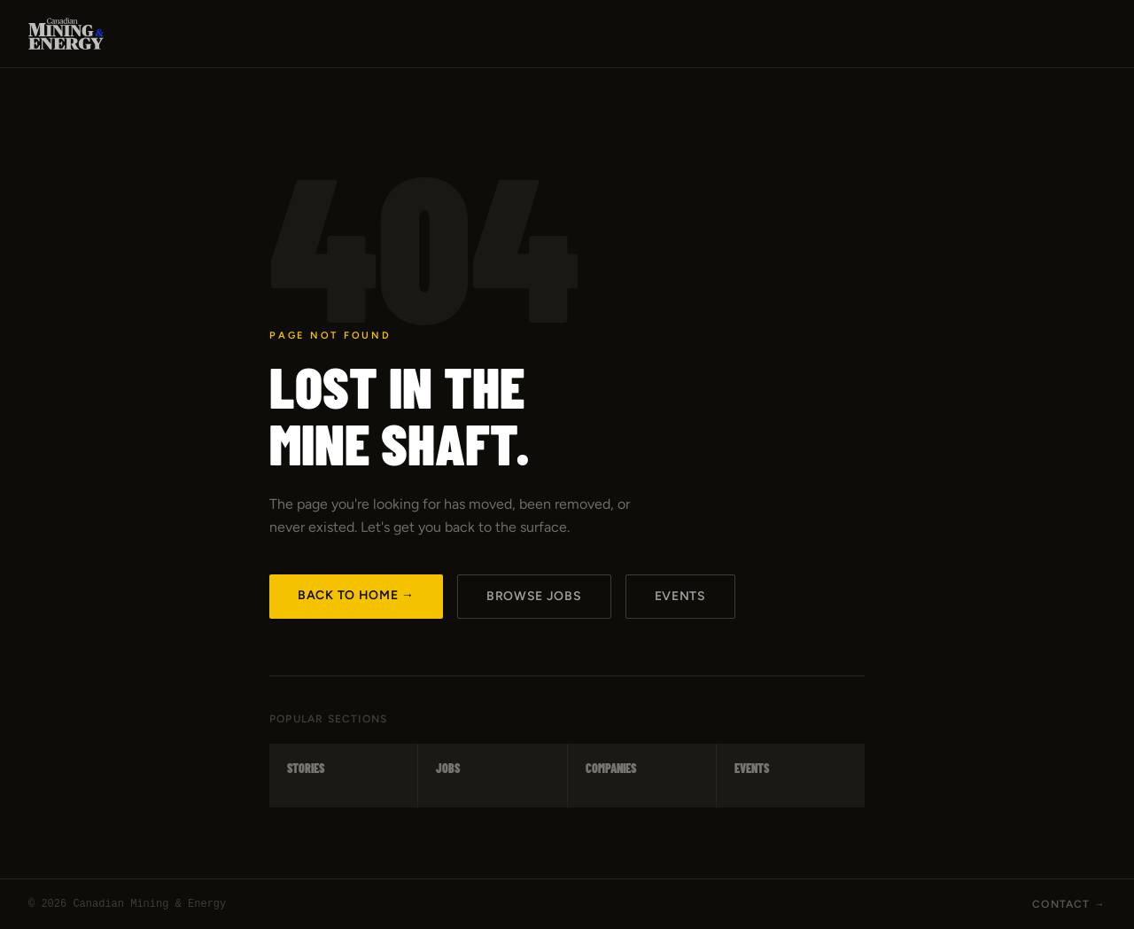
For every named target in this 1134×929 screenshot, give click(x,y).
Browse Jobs (534, 596)
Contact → (1069, 904)
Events (680, 596)
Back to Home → (356, 595)
